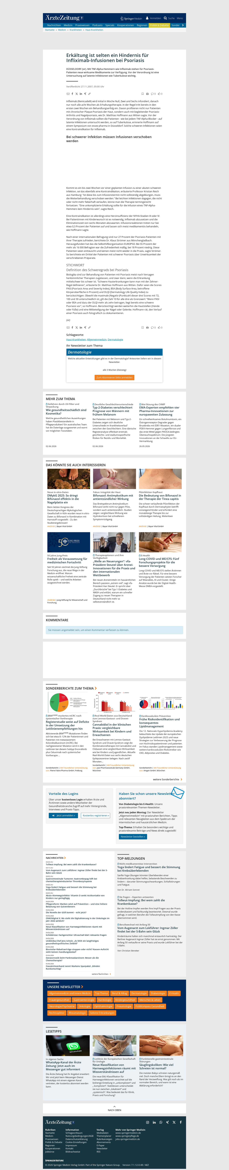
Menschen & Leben (150, 1001)
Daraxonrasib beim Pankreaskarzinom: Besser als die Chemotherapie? (72, 960)
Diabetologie (158, 994)
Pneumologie (124, 1007)
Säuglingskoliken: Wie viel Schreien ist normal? (156, 1067)
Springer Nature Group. (108, 1166)
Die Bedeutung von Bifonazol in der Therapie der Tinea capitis (160, 498)
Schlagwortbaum (74, 1134)
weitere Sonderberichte (168, 780)
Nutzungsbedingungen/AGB (79, 1137)
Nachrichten (54, 26)
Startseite (50, 1134)
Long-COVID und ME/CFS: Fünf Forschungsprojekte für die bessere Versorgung (159, 563)
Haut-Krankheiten (76, 340)
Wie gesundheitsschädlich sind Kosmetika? (66, 412)
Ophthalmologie (103, 1007)
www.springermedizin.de (128, 1134)
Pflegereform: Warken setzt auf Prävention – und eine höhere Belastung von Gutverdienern (76, 906)
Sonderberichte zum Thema (70, 689)
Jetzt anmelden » (63, 816)
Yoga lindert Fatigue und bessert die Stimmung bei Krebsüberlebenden (71, 889)
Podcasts (97, 26)
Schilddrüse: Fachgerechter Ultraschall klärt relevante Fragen (76, 936)
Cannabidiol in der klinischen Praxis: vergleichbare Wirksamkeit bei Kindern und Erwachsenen (112, 731)
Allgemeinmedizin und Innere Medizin (70, 994)
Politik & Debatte (159, 26)
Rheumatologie (77, 1014)
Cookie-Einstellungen (76, 1143)
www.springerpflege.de (127, 1137)
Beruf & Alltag (119, 994)
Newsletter (102, 1149)
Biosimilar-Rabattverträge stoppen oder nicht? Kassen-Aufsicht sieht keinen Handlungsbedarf (77, 952)
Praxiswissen (82, 26)
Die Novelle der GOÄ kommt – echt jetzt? (66, 913)
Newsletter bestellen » (133, 837)
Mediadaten (103, 1134)
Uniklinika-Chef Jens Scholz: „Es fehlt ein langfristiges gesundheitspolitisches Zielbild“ (72, 943)
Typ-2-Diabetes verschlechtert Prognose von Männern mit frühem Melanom (112, 412)
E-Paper (100, 1146)
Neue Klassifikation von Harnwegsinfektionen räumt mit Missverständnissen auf (74, 929)
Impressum (71, 1146)
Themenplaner (104, 1137)
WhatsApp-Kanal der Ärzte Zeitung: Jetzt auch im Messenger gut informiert (63, 1067)
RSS (98, 1152)
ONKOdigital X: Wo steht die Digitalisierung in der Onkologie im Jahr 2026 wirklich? (77, 920)
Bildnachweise (73, 1152)
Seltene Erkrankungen (102, 1014)
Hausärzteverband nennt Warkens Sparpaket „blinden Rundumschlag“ (73, 968)
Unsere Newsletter (63, 988)
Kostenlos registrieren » (96, 816)
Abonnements (104, 1143)
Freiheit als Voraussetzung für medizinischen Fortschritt (67, 561)
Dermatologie (115, 340)
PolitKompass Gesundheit (150, 1007)
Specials (109, 26)
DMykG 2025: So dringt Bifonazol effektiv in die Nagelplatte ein (63, 500)
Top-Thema (101, 994)
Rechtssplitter (57, 1014)
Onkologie (84, 1007)
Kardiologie (104, 1001)
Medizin (68, 26)
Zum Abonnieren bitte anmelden (114, 378)
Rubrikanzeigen (104, 1140)
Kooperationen (125, 26)
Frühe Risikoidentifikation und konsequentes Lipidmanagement (159, 724)
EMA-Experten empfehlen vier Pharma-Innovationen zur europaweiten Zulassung (159, 412)
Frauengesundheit (59, 1001)
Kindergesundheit (125, 1001)
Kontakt (69, 1149)
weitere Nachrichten (102, 975)
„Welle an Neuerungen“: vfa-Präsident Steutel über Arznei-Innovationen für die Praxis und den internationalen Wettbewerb (114, 569)
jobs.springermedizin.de (128, 1140)
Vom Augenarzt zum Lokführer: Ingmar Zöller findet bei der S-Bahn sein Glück (77, 872)
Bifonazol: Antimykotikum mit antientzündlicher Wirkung (113, 498)
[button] (179, 18)
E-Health (174, 994)
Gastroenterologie (84, 1001)
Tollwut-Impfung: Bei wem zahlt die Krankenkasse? (71, 865)
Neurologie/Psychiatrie (61, 1007)
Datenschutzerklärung (77, 1140)
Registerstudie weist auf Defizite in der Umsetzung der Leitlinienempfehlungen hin (67, 726)
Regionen (142, 26)
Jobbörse (49, 1152)
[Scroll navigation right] (183, 26)
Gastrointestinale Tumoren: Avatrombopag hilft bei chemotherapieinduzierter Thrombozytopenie (71, 881)
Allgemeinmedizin (97, 340)
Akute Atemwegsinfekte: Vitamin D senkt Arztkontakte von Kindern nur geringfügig (75, 898)
